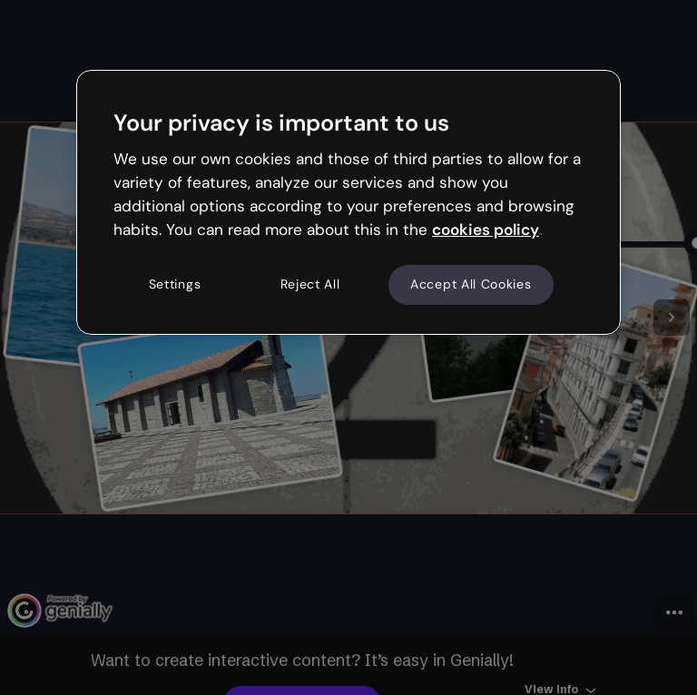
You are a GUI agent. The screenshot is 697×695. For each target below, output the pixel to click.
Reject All (310, 285)
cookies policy (485, 230)
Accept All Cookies (471, 285)
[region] (348, 202)
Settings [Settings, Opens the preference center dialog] (175, 285)
